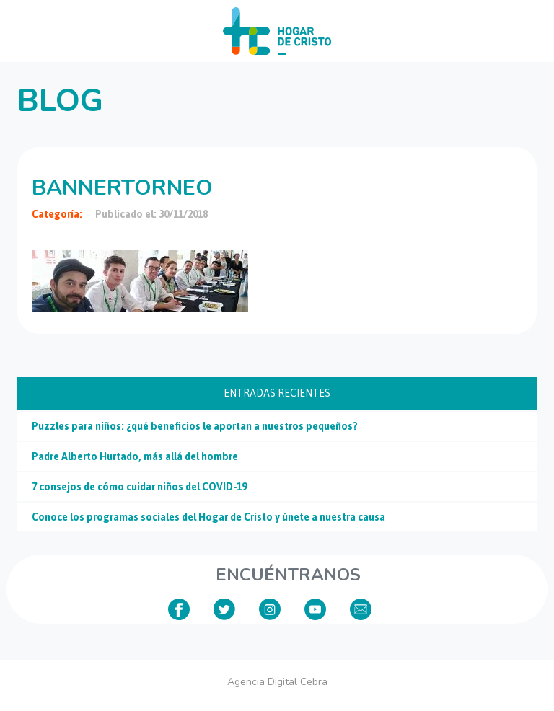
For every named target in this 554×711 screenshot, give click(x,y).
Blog (60, 101)
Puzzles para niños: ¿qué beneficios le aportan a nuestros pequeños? (195, 426)
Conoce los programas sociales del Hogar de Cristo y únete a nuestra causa (208, 517)
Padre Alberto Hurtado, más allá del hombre (135, 456)
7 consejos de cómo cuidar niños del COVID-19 (139, 487)
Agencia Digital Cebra (277, 682)
